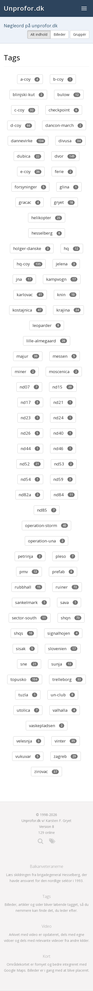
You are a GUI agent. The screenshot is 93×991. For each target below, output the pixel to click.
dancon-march (64, 125)
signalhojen (63, 633)
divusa (70, 140)
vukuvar (27, 756)
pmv (29, 571)
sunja (62, 664)
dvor (65, 156)
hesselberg (46, 233)
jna (24, 279)
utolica (28, 710)
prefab (63, 571)
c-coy (24, 110)
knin (66, 294)
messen (65, 356)
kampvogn (61, 279)
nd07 (29, 387)
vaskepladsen (46, 725)
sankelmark (31, 602)
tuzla (27, 695)
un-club (63, 695)
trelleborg (67, 679)
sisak (25, 648)
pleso (65, 556)
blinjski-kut (28, 94)
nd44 (30, 448)
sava (69, 602)
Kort (46, 956)
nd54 (30, 479)
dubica (29, 156)
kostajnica (27, 310)
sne (29, 664)
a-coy (30, 79)
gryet (64, 202)
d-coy (21, 125)
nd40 (63, 433)
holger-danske (31, 248)
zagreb (66, 756)
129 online (46, 832)
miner (25, 371)
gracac (29, 202)
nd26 (30, 433)
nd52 (30, 464)
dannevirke (28, 140)
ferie (64, 171)
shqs (24, 633)
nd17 (30, 402)
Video (47, 926)
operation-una (46, 541)
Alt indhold (39, 34)
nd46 (63, 448)
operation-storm (46, 525)
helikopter (46, 217)
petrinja (30, 556)
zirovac (46, 771)
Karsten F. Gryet (58, 820)
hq (72, 248)
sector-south (29, 618)
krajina (68, 310)
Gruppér (79, 34)
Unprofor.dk (24, 8)
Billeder (59, 34)
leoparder (46, 325)
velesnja (28, 741)
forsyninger (30, 187)
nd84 (64, 494)
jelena (66, 264)
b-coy (63, 79)
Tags (46, 896)
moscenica (64, 371)
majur (27, 356)
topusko (24, 679)
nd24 (63, 418)
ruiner (67, 587)
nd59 (63, 479)
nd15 (62, 387)
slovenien (62, 648)
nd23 (30, 418)
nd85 (46, 510)
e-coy (30, 171)
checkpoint (64, 110)
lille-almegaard (46, 341)
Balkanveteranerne (46, 866)
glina (69, 187)
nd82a (29, 494)
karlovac (30, 294)
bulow (68, 94)
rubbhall (28, 587)
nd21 (63, 402)
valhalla (65, 710)
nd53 (63, 464)
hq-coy (29, 264)
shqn (71, 618)
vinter (66, 741)
